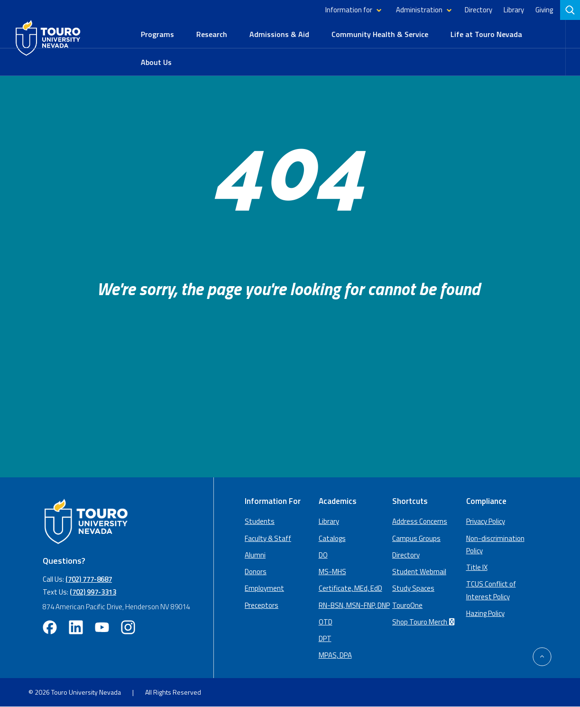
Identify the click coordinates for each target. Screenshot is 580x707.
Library (514, 9)
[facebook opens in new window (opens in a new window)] (50, 627)
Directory (478, 9)
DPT (325, 638)
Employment (264, 588)
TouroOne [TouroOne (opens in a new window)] (407, 605)
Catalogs (332, 538)
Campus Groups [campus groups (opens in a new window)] (416, 538)
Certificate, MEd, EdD (350, 588)
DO (323, 554)
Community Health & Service (379, 34)
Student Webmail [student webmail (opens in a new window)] (419, 571)
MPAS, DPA (335, 655)
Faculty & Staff (268, 538)
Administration (419, 9)
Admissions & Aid (279, 34)
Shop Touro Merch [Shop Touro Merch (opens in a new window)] (425, 621)
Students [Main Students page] (260, 521)
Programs (157, 34)
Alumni (255, 554)
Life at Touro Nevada (486, 34)
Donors (256, 571)
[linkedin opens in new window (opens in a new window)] (76, 627)
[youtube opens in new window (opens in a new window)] (102, 627)
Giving (544, 9)
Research (211, 34)
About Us (156, 62)
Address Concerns (419, 521)
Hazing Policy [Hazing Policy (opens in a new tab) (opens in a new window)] (485, 613)
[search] (571, 10)
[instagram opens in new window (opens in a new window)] (128, 627)
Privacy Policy (485, 521)
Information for (348, 9)
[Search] (570, 10)
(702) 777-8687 (88, 579)
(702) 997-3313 (93, 591)
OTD (325, 621)
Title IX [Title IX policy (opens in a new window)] (477, 567)
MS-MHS (332, 571)
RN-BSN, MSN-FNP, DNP (354, 605)
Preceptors (261, 605)
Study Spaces (413, 588)
